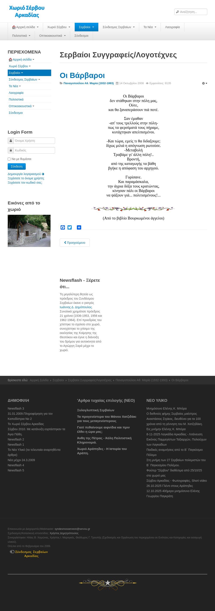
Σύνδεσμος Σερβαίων (119, 27)
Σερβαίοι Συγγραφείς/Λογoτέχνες (90, 380)
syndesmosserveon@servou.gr (72, 528)
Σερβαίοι (86, 27)
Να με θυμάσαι (19, 159)
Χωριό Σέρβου (58, 27)
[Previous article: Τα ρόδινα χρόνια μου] (75, 243)
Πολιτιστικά (21, 35)
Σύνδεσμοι (81, 35)
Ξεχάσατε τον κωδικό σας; (25, 182)
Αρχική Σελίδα (39, 380)
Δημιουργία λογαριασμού (26, 174)
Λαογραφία (172, 27)
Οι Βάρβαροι (82, 75)
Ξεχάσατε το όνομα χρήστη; (26, 178)
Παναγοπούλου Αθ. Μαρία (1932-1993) (141, 380)
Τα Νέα (149, 27)
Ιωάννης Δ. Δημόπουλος (76, 307)
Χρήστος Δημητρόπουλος (64, 533)
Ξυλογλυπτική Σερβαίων (95, 410)
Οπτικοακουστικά (52, 35)
